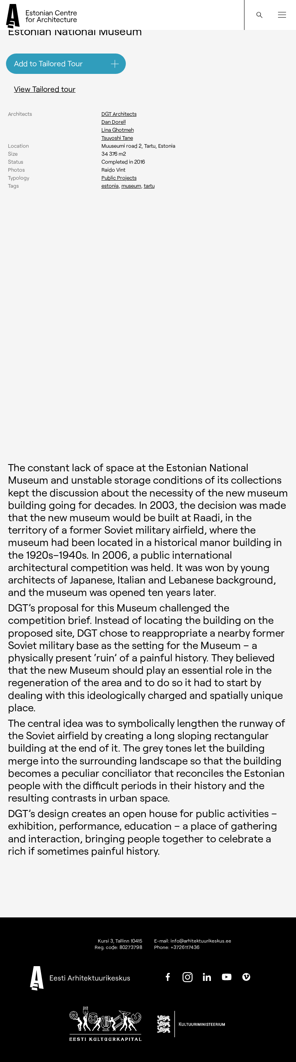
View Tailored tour (44, 88)
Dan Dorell (113, 122)
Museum (131, 186)
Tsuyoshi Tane (117, 138)
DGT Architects (119, 114)
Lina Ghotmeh (117, 130)
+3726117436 (185, 947)
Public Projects (119, 178)
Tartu (149, 186)
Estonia (110, 186)
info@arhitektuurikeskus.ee (201, 940)
